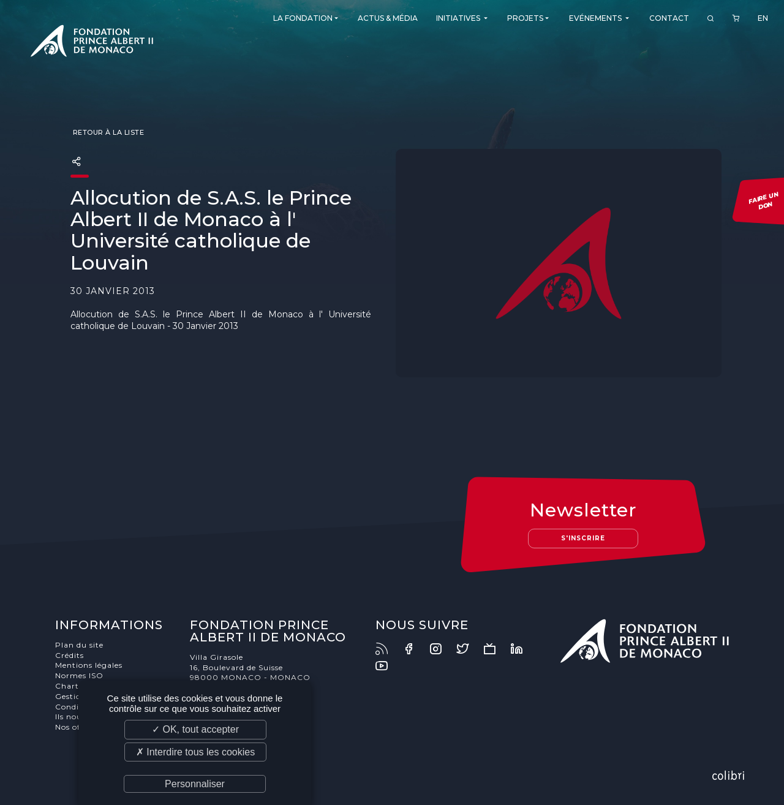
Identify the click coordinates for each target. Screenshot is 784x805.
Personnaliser (195, 784)
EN (763, 18)
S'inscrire (583, 538)
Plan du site (79, 644)
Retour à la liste (107, 132)
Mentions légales (89, 665)
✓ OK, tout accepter (195, 729)
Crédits (69, 655)
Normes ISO (79, 675)
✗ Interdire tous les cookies (195, 752)
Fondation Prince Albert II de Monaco (92, 43)
